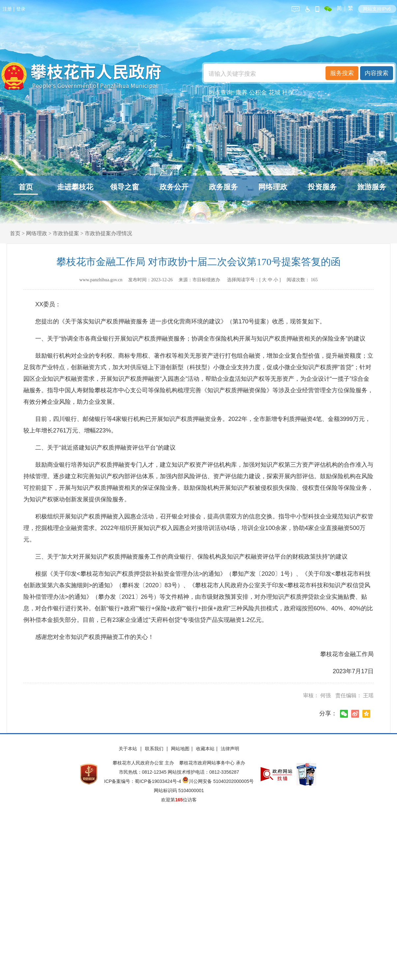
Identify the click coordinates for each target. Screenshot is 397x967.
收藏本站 (205, 748)
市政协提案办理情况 (108, 233)
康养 (241, 92)
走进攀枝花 (75, 187)
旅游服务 (371, 187)
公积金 (258, 92)
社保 (288, 92)
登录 (20, 9)
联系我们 (155, 748)
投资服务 (322, 187)
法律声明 (230, 748)
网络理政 (272, 187)
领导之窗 (124, 187)
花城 (274, 92)
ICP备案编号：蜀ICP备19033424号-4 (143, 781)
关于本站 (128, 748)
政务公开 (173, 187)
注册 (7, 9)
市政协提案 (66, 233)
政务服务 (223, 187)
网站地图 (180, 748)
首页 (25, 187)
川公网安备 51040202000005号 (218, 781)
